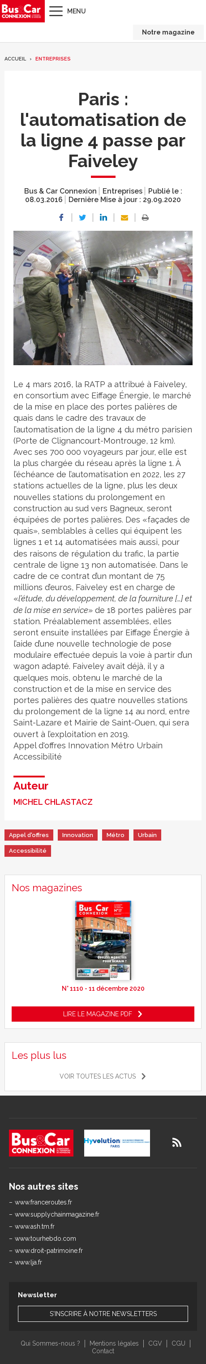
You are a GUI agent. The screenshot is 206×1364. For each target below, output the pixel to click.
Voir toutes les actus (98, 1076)
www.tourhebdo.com (45, 1238)
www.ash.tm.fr (35, 1226)
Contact (103, 1351)
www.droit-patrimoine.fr (49, 1250)
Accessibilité (28, 850)
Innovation (77, 835)
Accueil (15, 59)
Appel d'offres (29, 835)
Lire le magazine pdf (97, 1014)
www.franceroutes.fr (43, 1202)
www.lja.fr (28, 1262)
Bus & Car (21, 11)
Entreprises (53, 59)
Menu (76, 11)
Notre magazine (168, 32)
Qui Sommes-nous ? (50, 1343)
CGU (178, 1343)
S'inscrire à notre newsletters (103, 1313)
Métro (115, 835)
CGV (155, 1343)
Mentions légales (114, 1343)
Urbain (147, 835)
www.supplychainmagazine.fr (57, 1214)
